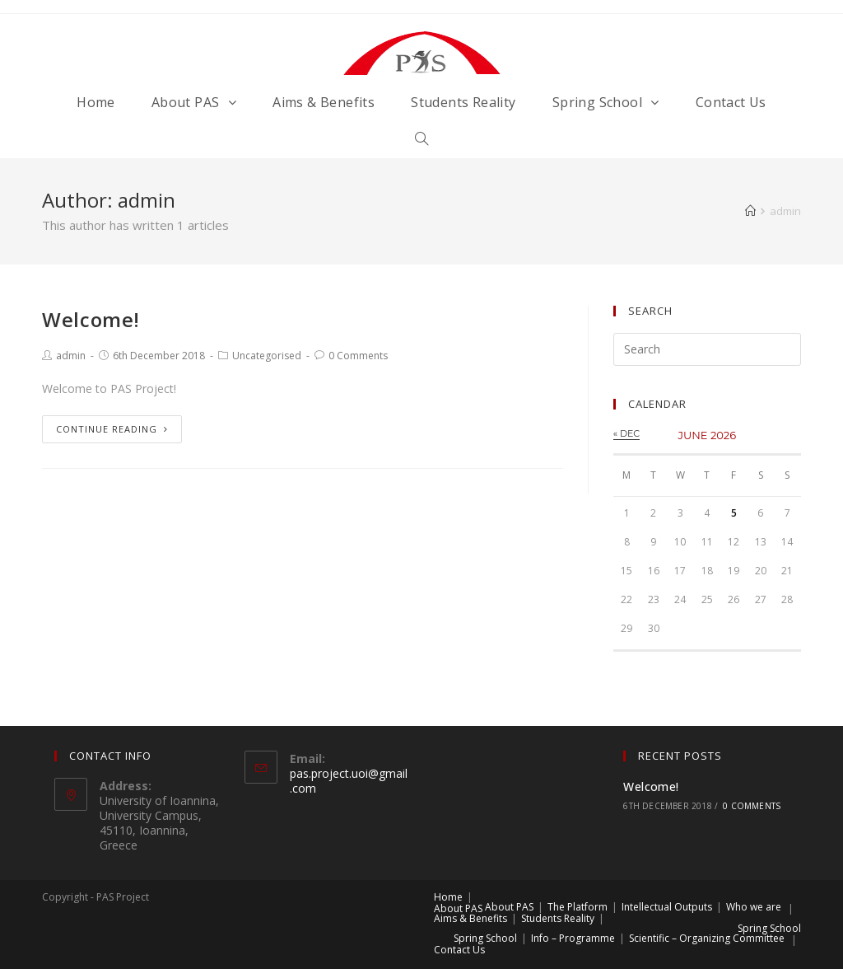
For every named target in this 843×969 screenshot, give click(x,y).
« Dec (626, 433)
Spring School (769, 928)
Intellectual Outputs (667, 907)
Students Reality (557, 918)
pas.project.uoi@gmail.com (349, 780)
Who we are (753, 907)
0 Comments (358, 356)
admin (71, 356)
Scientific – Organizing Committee (707, 938)
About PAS (458, 908)
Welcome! (91, 319)
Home (448, 897)
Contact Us (459, 950)
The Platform (577, 907)
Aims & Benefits (470, 918)
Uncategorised (266, 356)
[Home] (750, 211)
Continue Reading (112, 429)
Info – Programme (573, 938)
